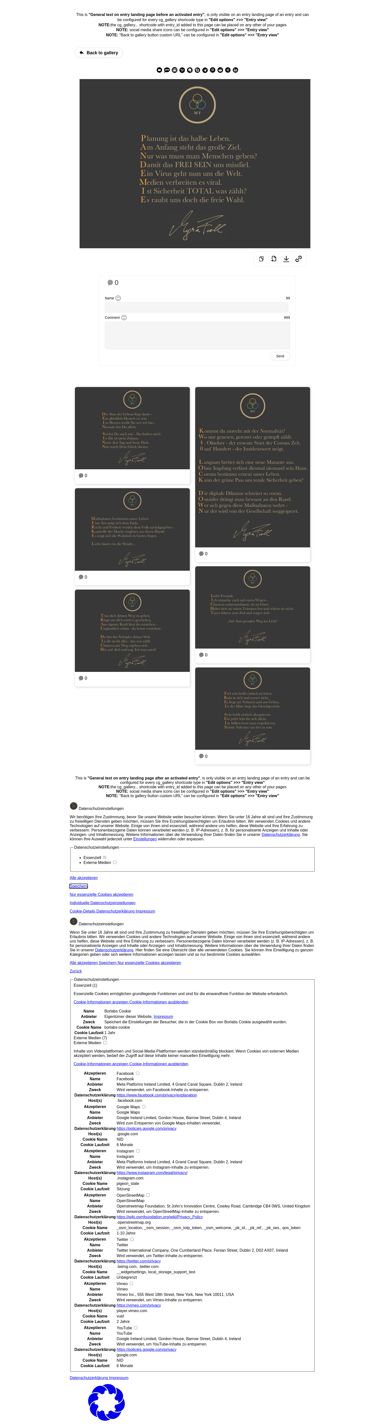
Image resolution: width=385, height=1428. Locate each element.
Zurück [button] (76, 971)
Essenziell (94, 858)
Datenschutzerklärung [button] (116, 911)
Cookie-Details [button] (83, 911)
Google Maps (128, 1112)
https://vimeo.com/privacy (139, 1305)
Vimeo (122, 1289)
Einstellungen (145, 839)
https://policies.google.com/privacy (147, 1128)
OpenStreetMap (130, 1201)
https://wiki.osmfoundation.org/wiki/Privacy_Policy (160, 1217)
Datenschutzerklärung (281, 834)
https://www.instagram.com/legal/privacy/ (152, 1173)
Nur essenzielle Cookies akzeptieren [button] (101, 894)
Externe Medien (99, 862)
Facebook (125, 1079)
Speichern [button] (78, 886)
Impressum (163, 1016)
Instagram (125, 1156)
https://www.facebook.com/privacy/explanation (157, 1095)
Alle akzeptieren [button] (84, 878)
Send (280, 356)
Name (109, 298)
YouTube (124, 1333)
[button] (131, 1002)
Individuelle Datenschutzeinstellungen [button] (103, 903)
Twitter (122, 1245)
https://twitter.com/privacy (139, 1261)
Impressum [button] (145, 911)
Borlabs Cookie (117, 1011)
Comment (112, 317)
